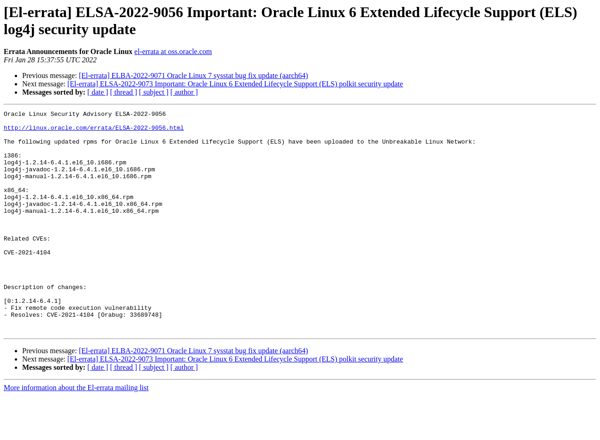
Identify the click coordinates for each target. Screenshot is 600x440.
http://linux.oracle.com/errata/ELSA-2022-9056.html (94, 131)
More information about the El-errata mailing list (76, 432)
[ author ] (184, 92)
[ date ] (97, 92)
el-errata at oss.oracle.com (173, 51)
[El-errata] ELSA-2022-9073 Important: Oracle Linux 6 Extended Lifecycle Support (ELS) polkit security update (235, 84)
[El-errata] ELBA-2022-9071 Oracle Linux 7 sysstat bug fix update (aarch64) (193, 75)
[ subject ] (154, 92)
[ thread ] (123, 92)
